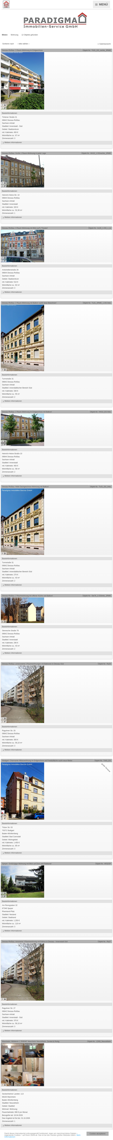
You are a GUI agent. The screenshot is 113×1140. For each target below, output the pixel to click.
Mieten (5, 35)
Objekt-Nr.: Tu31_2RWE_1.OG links (97, 303)
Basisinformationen (9, 113)
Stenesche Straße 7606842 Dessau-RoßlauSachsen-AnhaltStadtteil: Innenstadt (56, 640)
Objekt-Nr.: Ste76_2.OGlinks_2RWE (97, 596)
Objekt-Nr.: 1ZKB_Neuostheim (99, 1041)
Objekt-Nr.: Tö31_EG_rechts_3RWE (97, 50)
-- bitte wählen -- (23, 44)
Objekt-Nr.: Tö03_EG (102, 761)
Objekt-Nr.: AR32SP (103, 864)
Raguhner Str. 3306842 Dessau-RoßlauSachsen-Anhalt (56, 738)
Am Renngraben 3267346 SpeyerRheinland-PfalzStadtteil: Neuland (56, 916)
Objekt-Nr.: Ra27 (104, 942)
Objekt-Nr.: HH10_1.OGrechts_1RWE (96, 153)
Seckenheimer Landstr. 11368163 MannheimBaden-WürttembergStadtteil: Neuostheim (56, 1108)
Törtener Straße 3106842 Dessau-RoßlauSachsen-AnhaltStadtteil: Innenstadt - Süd (56, 128)
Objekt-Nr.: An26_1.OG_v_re (99, 228)
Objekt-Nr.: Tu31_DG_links (100, 487)
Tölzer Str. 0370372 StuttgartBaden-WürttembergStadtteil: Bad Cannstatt (56, 838)
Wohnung (14, 35)
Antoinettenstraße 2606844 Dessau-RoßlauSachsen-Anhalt (56, 279)
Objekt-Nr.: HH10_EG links (100, 412)
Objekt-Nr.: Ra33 (104, 664)
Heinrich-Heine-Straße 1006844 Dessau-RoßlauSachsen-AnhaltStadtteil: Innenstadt (56, 463)
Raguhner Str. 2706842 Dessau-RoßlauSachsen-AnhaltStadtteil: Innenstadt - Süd (56, 1017)
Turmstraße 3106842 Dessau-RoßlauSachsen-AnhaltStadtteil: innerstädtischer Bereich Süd (56, 388)
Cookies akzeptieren (98, 1134)
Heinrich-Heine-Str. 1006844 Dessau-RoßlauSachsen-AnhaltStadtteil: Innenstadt (56, 204)
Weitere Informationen (12, 142)
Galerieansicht (105, 44)
